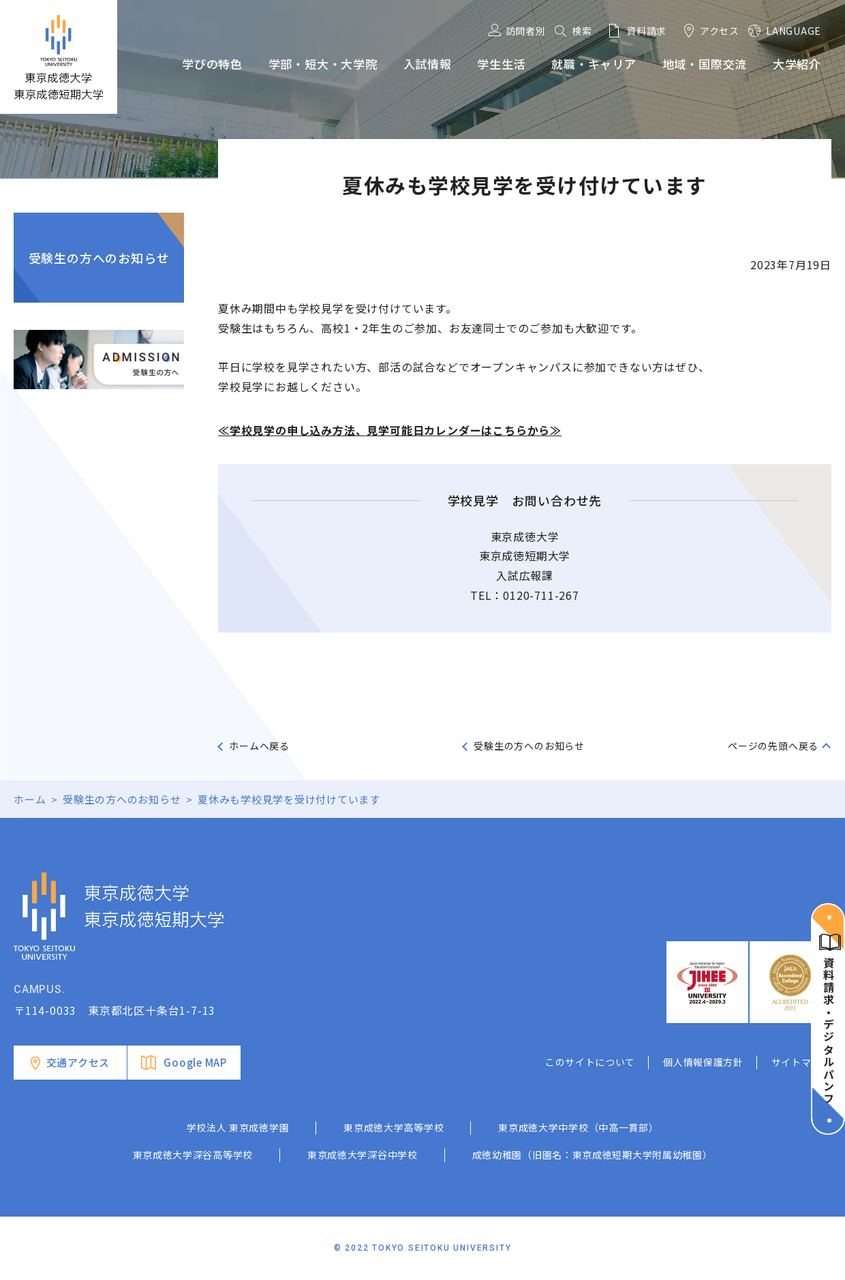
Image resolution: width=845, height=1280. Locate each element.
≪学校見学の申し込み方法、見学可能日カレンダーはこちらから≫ (390, 430)
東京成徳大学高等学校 (393, 1127)
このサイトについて (590, 1062)
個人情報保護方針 (703, 1062)
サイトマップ (801, 1062)
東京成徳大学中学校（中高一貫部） (578, 1127)
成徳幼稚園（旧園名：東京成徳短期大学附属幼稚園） (592, 1154)
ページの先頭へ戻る (773, 745)
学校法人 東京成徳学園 (238, 1127)
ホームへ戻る (259, 745)
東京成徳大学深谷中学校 (362, 1154)
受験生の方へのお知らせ (99, 257)
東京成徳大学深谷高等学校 (193, 1154)
